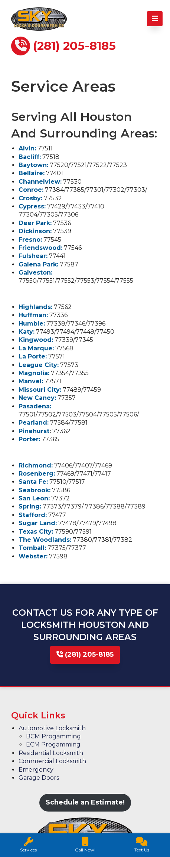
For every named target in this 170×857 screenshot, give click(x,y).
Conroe (30, 189)
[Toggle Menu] (155, 18)
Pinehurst (34, 431)
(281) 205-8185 (85, 654)
